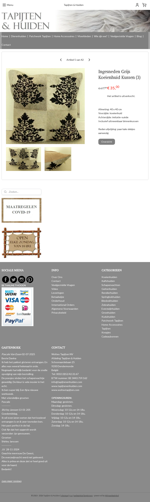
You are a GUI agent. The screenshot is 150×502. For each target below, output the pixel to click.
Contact (6, 44)
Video (54, 288)
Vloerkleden (84, 36)
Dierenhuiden (18, 36)
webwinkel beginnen (83, 495)
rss (71, 495)
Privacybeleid (58, 312)
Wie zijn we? (100, 36)
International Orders (62, 304)
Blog (139, 36)
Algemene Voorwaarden (64, 308)
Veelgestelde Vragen (122, 36)
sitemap (64, 495)
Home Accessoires (64, 36)
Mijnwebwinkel (112, 495)
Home (5, 36)
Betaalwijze (57, 296)
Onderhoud (57, 300)
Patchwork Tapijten (40, 36)
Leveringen (57, 292)
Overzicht (106, 141)
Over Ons (56, 277)
